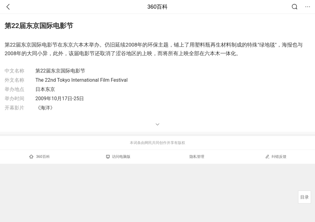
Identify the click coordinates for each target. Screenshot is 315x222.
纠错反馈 (275, 156)
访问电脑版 (118, 156)
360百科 (157, 7)
